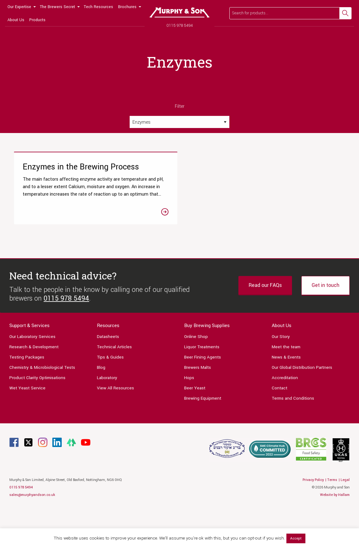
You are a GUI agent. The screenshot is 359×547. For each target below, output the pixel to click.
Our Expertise (19, 7)
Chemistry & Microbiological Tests (42, 406)
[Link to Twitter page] (28, 480)
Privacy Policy (313, 518)
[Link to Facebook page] (14, 480)
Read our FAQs (265, 323)
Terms (332, 518)
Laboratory (107, 416)
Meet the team (286, 385)
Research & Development (34, 385)
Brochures (127, 7)
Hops (189, 416)
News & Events (286, 395)
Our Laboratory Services (32, 375)
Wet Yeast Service (27, 426)
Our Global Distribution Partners (302, 406)
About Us (15, 20)
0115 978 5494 (179, 25)
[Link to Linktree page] (71, 480)
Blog (101, 406)
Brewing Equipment (202, 437)
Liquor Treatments (201, 385)
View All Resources (115, 426)
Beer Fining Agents (202, 395)
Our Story (281, 375)
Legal (345, 518)
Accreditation (285, 416)
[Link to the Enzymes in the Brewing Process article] (66, 208)
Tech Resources (98, 7)
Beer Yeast (194, 426)
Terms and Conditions (293, 437)
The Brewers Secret (57, 7)
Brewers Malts (197, 406)
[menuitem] (21, 6)
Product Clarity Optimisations (37, 416)
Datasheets (108, 375)
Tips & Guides (110, 395)
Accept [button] (296, 538)
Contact (279, 426)
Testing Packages (26, 395)
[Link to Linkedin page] (57, 480)
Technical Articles (114, 385)
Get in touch (325, 323)
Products (37, 20)
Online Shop (196, 375)
